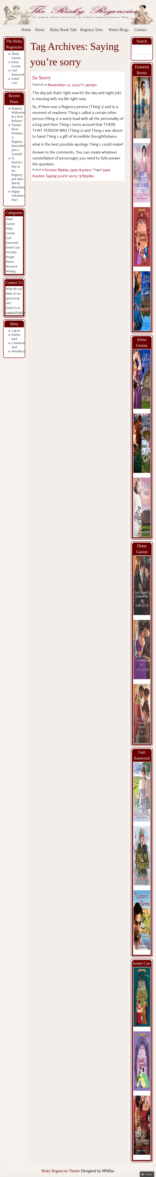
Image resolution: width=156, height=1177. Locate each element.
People (10, 257)
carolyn (90, 84)
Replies (87, 175)
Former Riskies (57, 169)
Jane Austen (80, 169)
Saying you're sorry (61, 175)
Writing (10, 271)
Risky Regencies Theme (60, 1171)
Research (11, 266)
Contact (140, 30)
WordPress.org (20, 351)
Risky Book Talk (63, 30)
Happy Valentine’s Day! (18, 195)
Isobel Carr (13, 247)
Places (10, 261)
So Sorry (41, 77)
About (39, 30)
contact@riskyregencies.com (24, 312)
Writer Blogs (118, 30)
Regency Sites (91, 30)
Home (26, 30)
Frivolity (11, 252)
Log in (15, 330)
